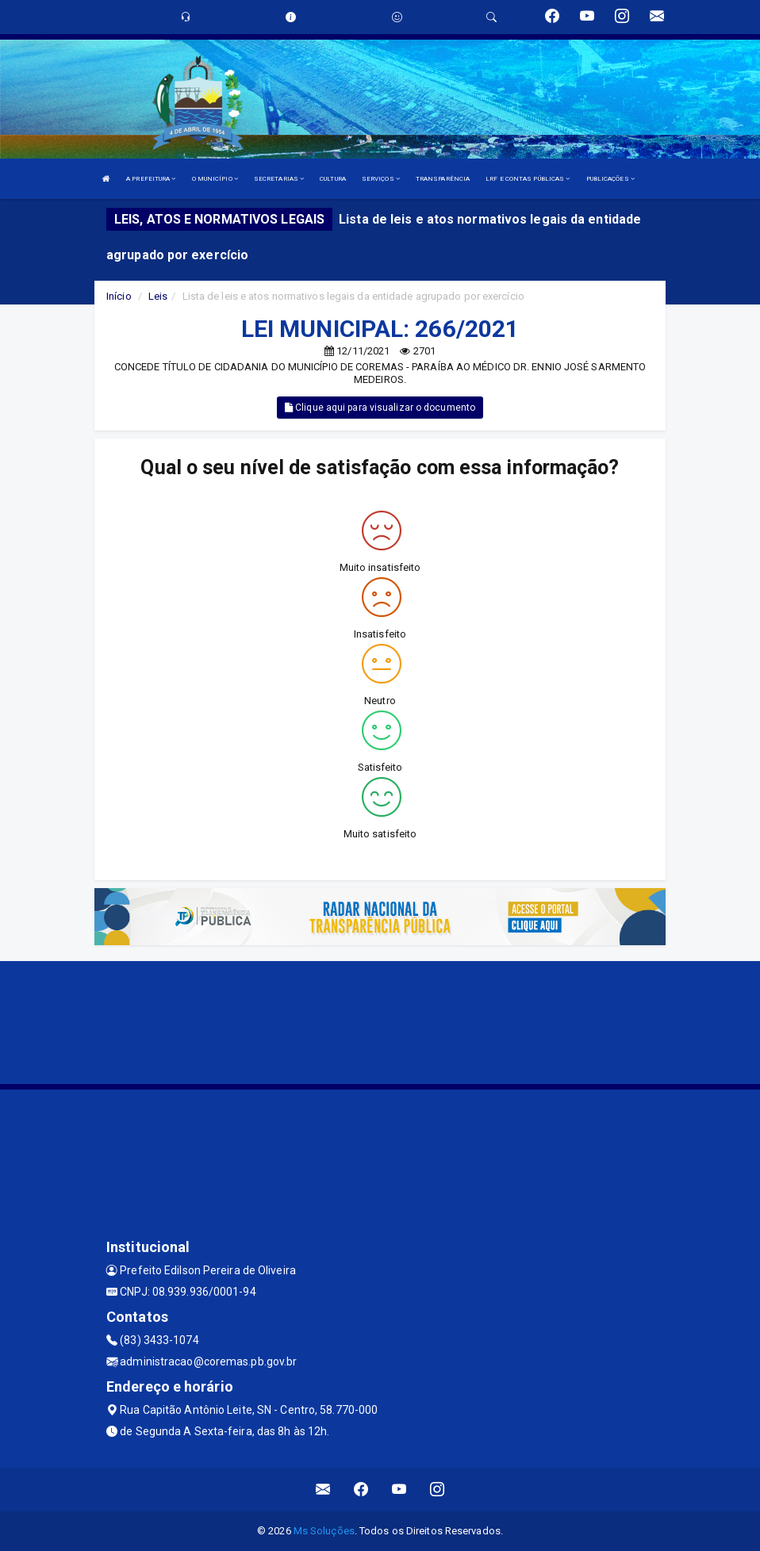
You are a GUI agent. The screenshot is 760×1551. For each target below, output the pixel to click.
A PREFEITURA (150, 178)
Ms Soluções (324, 1531)
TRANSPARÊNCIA (443, 178)
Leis (157, 296)
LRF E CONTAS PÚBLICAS (528, 178)
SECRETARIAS (279, 178)
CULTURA (333, 178)
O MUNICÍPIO (215, 178)
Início (119, 296)
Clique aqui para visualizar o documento (380, 407)
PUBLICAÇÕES (610, 178)
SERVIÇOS (381, 178)
